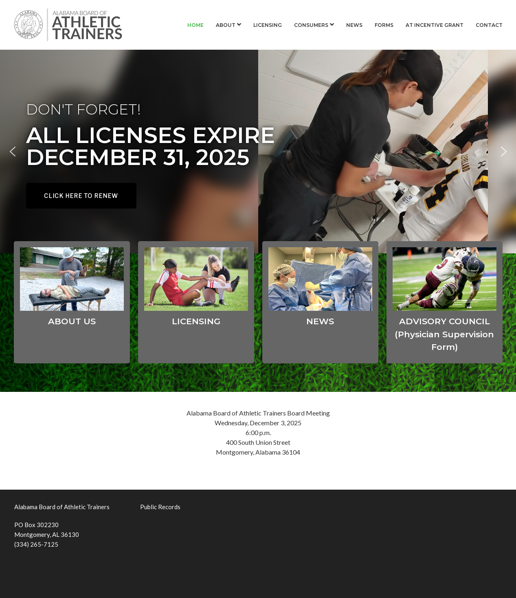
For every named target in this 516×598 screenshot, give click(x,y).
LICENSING (196, 321)
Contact (489, 25)
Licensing (267, 25)
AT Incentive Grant (434, 25)
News (354, 25)
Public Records (160, 506)
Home (195, 25)
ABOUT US (72, 321)
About (225, 25)
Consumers (311, 25)
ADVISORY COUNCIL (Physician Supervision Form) (444, 334)
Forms (384, 25)
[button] (12, 151)
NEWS (320, 321)
